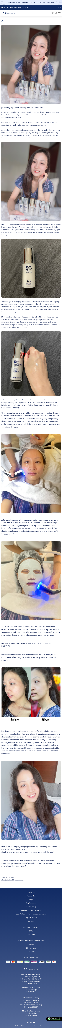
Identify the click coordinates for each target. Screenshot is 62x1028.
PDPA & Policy (31, 907)
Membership (31, 896)
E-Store (31, 944)
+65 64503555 (27, 1000)
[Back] (2, 21)
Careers (31, 921)
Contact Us (31, 935)
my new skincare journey (42, 112)
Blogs (31, 900)
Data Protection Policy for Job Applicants (31, 914)
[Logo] (9, 13)
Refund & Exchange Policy (31, 910)
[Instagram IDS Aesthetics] (30, 1022)
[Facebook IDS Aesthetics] (27, 1022)
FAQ (31, 931)
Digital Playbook (31, 918)
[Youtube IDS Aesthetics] (34, 1022)
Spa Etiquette (31, 903)
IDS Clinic (31, 952)
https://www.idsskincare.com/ (24, 861)
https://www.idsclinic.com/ (32, 863)
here (19, 117)
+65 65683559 (27, 977)
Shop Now (50, 2)
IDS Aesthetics (31, 948)
